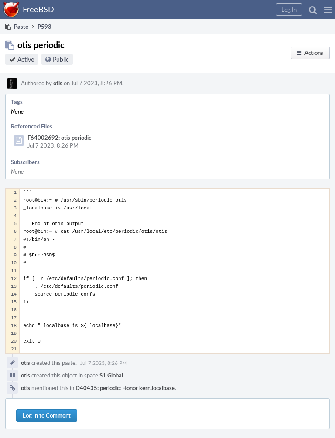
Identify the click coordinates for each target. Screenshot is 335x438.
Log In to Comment (47, 415)
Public (61, 59)
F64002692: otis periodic (59, 138)
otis (57, 83)
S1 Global (111, 375)
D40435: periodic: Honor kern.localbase (125, 388)
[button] (328, 9)
